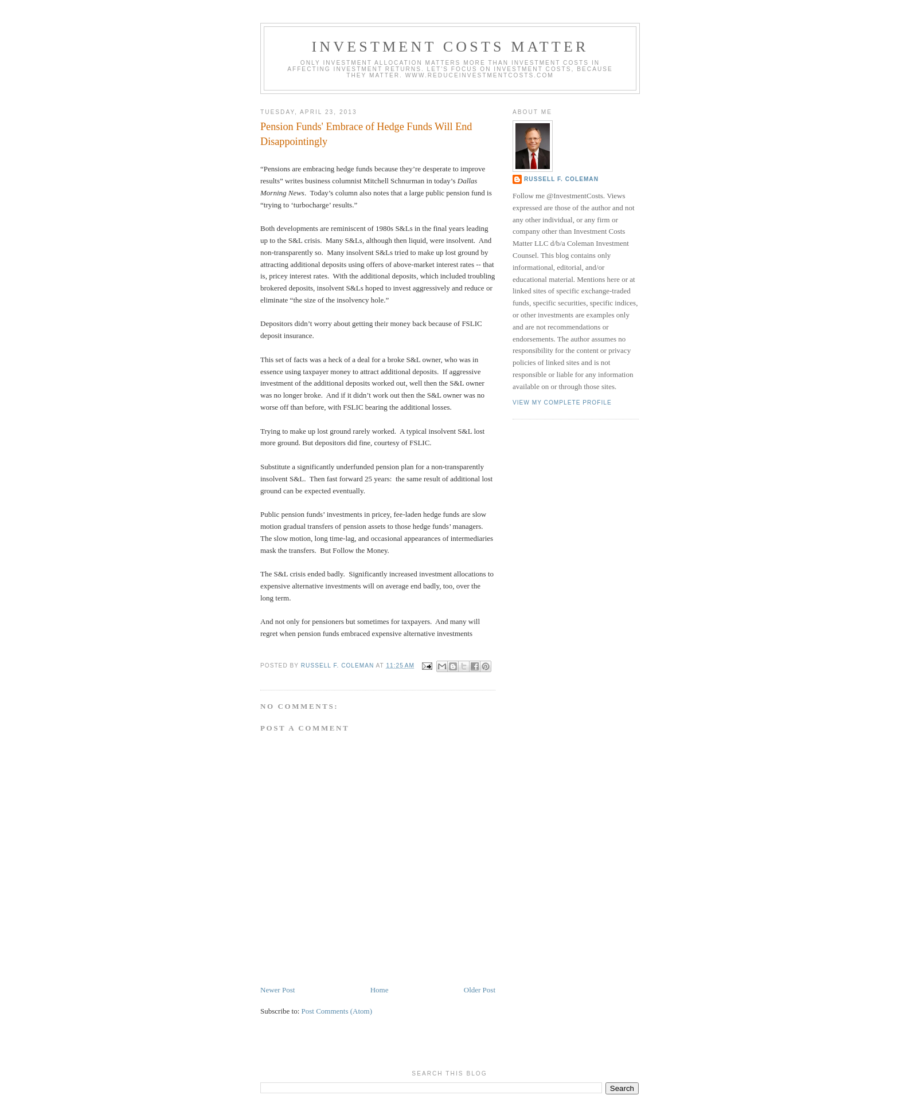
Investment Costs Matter (449, 46)
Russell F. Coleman (561, 179)
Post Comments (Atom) (337, 1011)
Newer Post (277, 990)
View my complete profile (562, 402)
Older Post (479, 990)
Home (379, 990)
